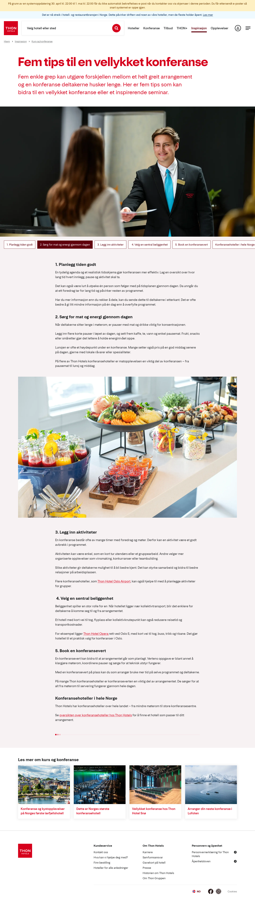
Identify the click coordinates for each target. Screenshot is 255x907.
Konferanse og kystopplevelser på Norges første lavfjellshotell (43, 811)
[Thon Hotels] (11, 28)
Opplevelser (219, 28)
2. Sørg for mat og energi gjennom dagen (65, 244)
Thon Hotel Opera (96, 633)
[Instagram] (218, 891)
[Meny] (248, 28)
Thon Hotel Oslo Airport (114, 581)
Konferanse (151, 28)
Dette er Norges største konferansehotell (92, 811)
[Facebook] (210, 891)
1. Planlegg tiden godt (20, 244)
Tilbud (168, 28)
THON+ (182, 28)
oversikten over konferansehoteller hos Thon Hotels (95, 715)
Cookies (232, 891)
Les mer (208, 14)
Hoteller (133, 28)
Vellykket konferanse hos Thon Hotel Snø (153, 811)
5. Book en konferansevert (191, 244)
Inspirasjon (199, 28)
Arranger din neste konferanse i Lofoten (210, 811)
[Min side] (238, 28)
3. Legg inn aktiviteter (110, 244)
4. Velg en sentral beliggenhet (149, 244)
